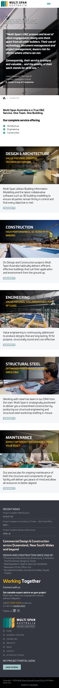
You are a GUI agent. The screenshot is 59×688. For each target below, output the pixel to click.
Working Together (15, 634)
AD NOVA (34, 685)
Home (9, 630)
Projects (10, 643)
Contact (10, 651)
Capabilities (11, 639)
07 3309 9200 (14, 602)
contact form (19, 605)
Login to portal (12, 667)
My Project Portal (15, 655)
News (9, 647)
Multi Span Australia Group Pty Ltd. (32, 680)
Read (6, 208)
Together (22, 580)
